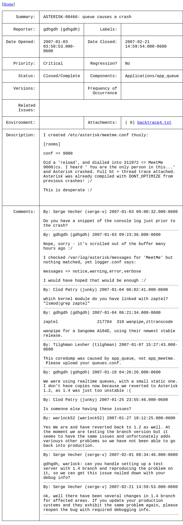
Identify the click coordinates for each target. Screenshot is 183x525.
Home (8, 4)
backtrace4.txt (154, 122)
